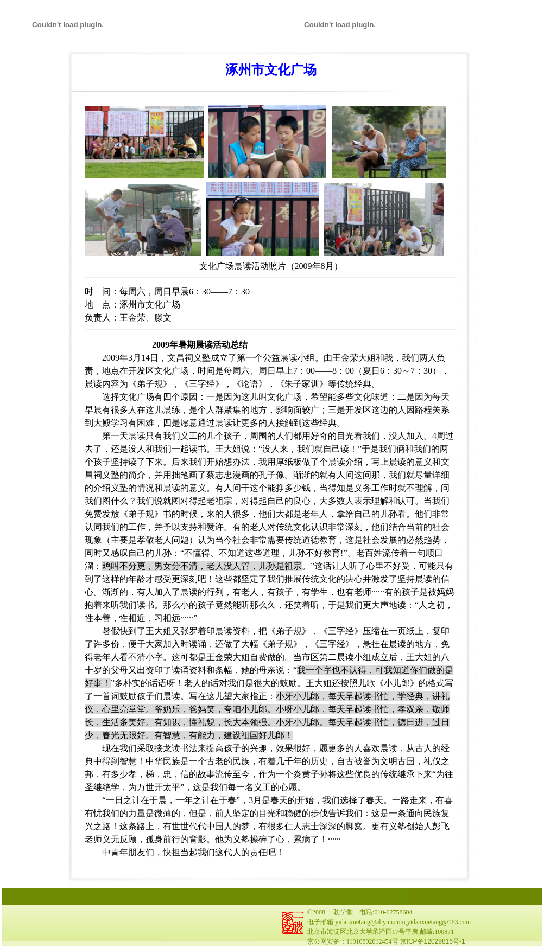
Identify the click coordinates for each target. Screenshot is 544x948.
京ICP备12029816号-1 (432, 941)
